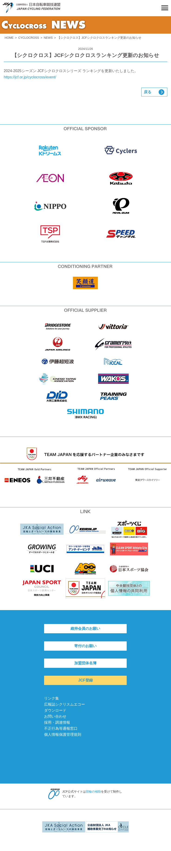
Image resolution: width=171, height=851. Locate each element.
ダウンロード (55, 710)
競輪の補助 (93, 791)
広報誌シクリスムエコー (64, 704)
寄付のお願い (85, 646)
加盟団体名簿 (85, 663)
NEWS (48, 37)
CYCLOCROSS (28, 37)
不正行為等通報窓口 (60, 728)
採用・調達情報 (57, 722)
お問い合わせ (55, 716)
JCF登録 (85, 680)
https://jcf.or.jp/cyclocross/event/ (30, 77)
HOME (9, 37)
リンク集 (51, 698)
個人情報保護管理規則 (62, 734)
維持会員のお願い (85, 628)
